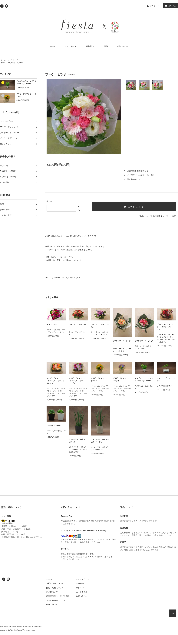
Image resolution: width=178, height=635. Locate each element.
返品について (145, 216)
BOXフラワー (52, 324)
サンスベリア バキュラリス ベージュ (100, 441)
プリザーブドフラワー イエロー (26, 95)
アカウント (154, 6)
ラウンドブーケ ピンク (144, 341)
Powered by (17, 630)
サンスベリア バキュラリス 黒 (78, 440)
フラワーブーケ (15, 60)
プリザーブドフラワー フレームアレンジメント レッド (166, 326)
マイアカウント (82, 579)
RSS (48, 604)
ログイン (80, 588)
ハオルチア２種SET (54, 426)
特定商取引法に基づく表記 (164, 216)
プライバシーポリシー (55, 600)
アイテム (170, 6)
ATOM (54, 604)
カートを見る (81, 592)
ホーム (53, 46)
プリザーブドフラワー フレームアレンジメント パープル (78, 380)
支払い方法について (55, 583)
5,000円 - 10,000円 (16, 63)
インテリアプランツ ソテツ (166, 379)
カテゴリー (70, 46)
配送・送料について (55, 588)
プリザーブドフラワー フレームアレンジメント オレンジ (56, 380)
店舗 (106, 46)
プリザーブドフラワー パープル (122, 379)
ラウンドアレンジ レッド (78, 325)
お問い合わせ (122, 46)
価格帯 (90, 46)
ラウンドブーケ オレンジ (122, 342)
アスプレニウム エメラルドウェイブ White (26, 82)
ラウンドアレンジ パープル (100, 325)
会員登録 (80, 583)
